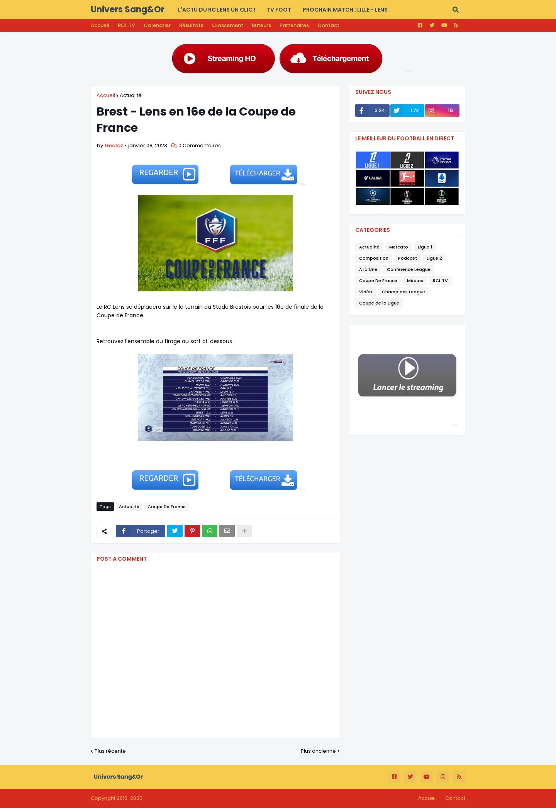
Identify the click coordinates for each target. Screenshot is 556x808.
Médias (415, 280)
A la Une (368, 269)
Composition (373, 258)
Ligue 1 (425, 247)
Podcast (407, 258)
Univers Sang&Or (127, 9)
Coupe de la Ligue (379, 303)
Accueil (100, 25)
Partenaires (294, 25)
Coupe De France (166, 507)
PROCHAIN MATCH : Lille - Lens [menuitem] (345, 10)
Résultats (191, 25)
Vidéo (365, 292)
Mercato (398, 247)
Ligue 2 (434, 258)
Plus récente (110, 751)
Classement (227, 25)
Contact (328, 25)
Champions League (403, 292)
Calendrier (157, 25)
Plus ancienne (318, 751)
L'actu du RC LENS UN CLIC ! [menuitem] (216, 10)
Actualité (131, 95)
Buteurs (261, 25)
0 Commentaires (199, 145)
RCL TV (126, 25)
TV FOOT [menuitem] (279, 10)
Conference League (409, 269)
